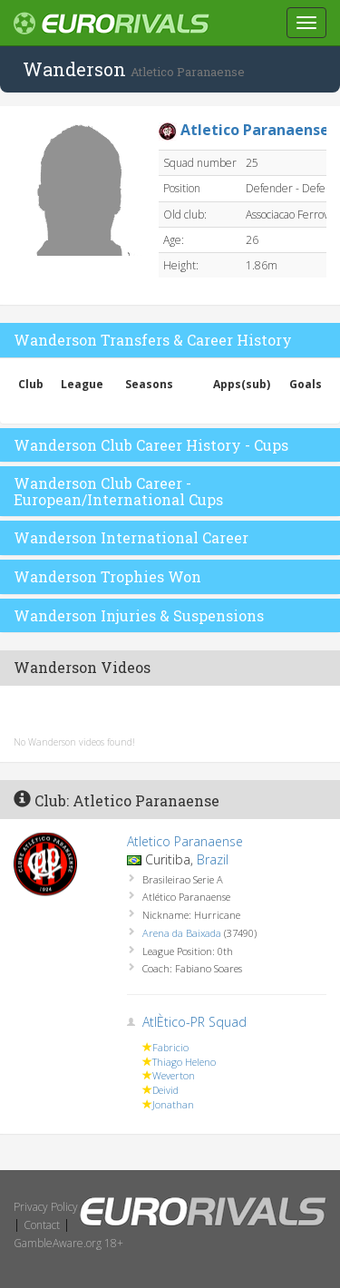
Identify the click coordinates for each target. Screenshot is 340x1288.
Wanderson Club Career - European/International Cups (118, 491)
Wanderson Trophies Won (107, 576)
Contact (42, 1225)
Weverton (173, 1075)
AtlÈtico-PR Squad (194, 1021)
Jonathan (173, 1104)
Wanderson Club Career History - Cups (151, 444)
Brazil (212, 859)
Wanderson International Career (131, 537)
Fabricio (170, 1047)
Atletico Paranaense (185, 841)
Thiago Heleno (184, 1061)
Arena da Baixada (181, 933)
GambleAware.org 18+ (68, 1243)
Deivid (165, 1090)
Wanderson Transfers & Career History (153, 339)
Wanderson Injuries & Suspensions (139, 615)
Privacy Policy (46, 1207)
